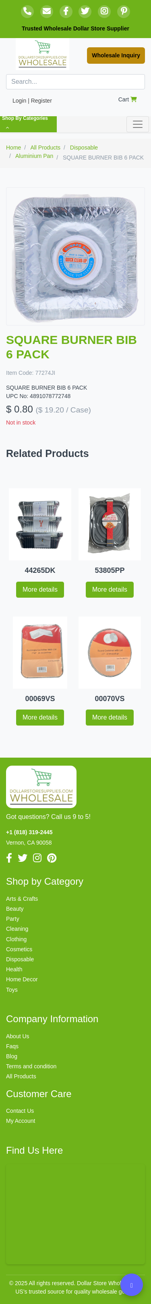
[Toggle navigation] (137, 124)
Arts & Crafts (22, 899)
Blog (11, 1056)
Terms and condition (31, 1066)
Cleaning (17, 929)
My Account (20, 1121)
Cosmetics (19, 949)
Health (14, 969)
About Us (17, 1036)
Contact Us (20, 1111)
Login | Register (32, 100)
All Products (21, 1076)
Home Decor (22, 979)
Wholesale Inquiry (116, 55)
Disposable (20, 959)
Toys (12, 990)
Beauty (15, 909)
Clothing (16, 939)
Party (12, 919)
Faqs (12, 1046)
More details (40, 589)
